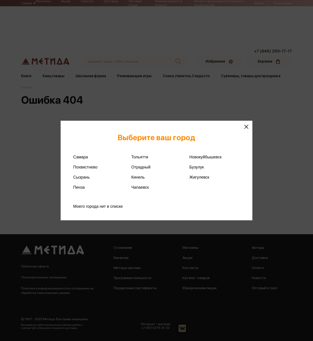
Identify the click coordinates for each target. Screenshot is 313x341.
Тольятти (139, 157)
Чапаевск (140, 187)
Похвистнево (85, 167)
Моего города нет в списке (98, 206)
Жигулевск (199, 177)
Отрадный (141, 167)
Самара (80, 157)
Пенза (79, 187)
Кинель (138, 177)
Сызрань (81, 177)
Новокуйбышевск (205, 157)
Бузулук (196, 167)
